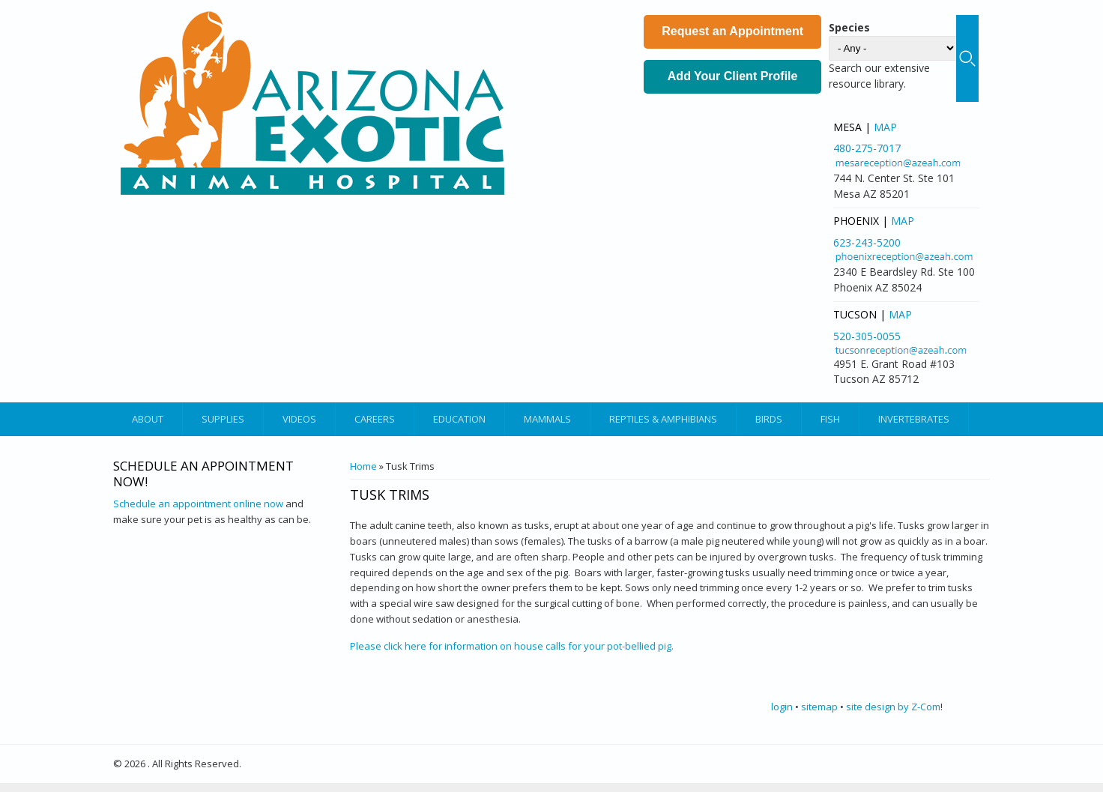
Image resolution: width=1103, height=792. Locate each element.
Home (363, 466)
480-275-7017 (867, 148)
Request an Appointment (732, 31)
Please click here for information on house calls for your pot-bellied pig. (512, 646)
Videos (299, 419)
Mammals (547, 419)
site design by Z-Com (893, 706)
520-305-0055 (867, 336)
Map (885, 127)
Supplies (223, 419)
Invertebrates (913, 419)
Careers (374, 419)
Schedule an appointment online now (198, 503)
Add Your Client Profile (733, 76)
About (147, 419)
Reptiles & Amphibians (663, 419)
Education (459, 419)
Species (849, 27)
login (782, 706)
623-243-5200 (867, 242)
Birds (768, 419)
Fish (830, 419)
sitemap (819, 706)
